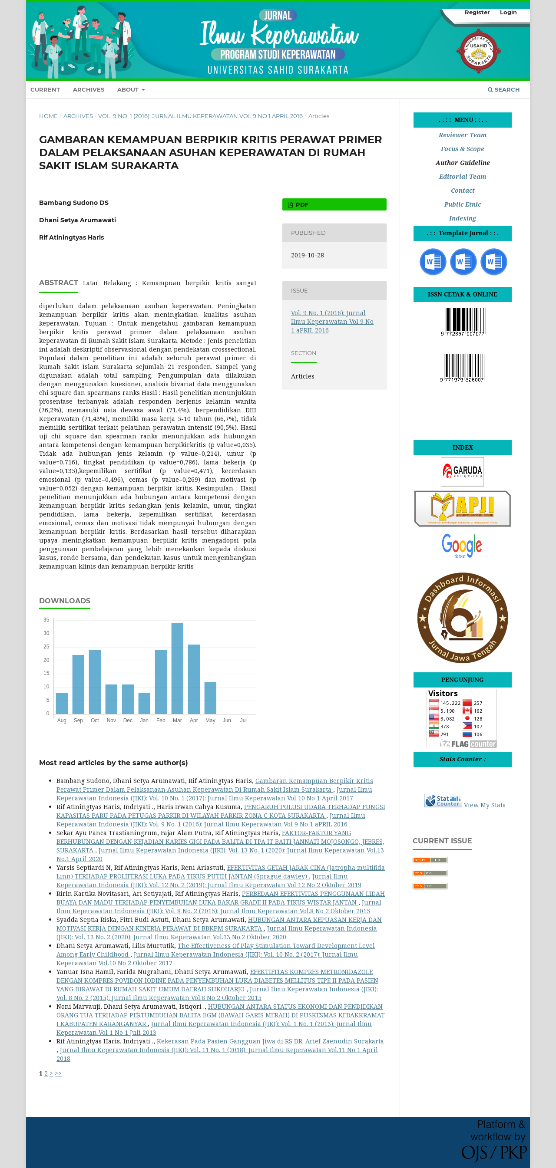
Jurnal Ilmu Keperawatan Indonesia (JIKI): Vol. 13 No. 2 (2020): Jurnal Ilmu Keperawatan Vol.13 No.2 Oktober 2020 (216, 932)
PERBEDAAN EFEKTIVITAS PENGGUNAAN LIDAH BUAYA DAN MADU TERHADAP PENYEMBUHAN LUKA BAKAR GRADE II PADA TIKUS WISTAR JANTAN (220, 897)
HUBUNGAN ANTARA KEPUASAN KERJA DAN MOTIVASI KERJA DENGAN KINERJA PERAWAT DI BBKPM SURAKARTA (219, 923)
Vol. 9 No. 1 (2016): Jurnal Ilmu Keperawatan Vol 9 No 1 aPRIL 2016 (200, 115)
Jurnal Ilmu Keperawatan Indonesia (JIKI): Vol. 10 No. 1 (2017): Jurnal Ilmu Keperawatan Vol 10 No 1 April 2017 (214, 793)
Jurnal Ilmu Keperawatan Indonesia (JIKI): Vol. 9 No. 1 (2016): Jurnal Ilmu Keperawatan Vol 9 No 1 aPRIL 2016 (210, 819)
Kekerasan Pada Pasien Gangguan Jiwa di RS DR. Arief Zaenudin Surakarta (270, 1041)
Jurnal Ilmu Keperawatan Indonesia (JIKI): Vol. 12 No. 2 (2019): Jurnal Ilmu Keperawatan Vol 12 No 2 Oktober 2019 (208, 880)
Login (508, 12)
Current (45, 89)
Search (504, 89)
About (128, 89)
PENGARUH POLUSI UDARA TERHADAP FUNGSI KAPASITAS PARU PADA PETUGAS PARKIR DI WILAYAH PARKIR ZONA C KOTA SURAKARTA (220, 811)
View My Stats (485, 805)
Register (477, 12)
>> (58, 1073)
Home (48, 115)
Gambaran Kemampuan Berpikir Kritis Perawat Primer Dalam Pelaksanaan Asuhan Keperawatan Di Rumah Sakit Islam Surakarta (214, 784)
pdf (301, 204)
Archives (88, 89)
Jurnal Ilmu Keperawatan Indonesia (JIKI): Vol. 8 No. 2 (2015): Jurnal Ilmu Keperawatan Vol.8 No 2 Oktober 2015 (218, 906)
